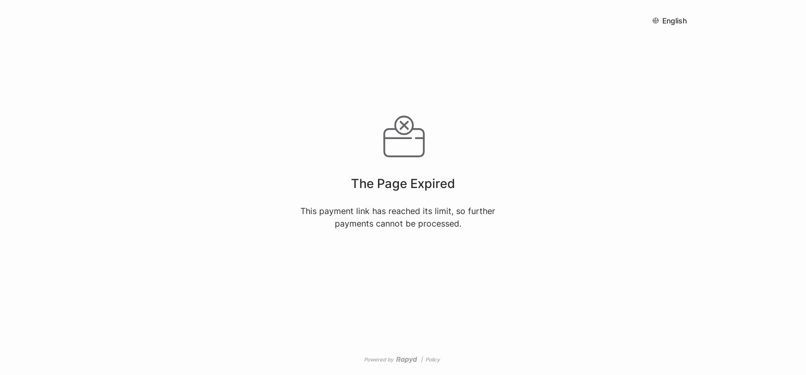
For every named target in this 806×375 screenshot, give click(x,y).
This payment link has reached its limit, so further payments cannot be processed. (397, 217)
